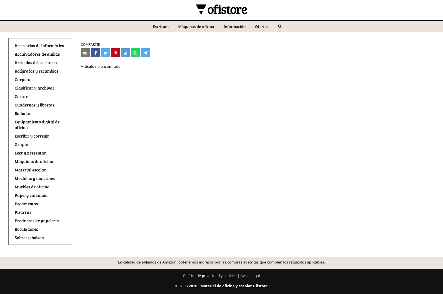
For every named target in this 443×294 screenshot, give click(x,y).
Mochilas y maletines (35, 178)
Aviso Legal (250, 275)
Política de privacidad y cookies (209, 275)
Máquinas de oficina (196, 26)
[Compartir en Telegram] (145, 52)
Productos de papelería (37, 220)
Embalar (23, 113)
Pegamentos (26, 203)
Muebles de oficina (32, 187)
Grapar (22, 144)
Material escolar (30, 170)
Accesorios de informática (39, 45)
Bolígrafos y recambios (36, 71)
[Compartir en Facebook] (95, 52)
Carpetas (23, 79)
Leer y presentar (30, 153)
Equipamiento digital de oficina (37, 124)
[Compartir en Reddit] (125, 52)
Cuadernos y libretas (35, 105)
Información (234, 26)
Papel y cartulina (31, 195)
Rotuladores (26, 229)
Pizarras (23, 212)
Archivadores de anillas (37, 54)
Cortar (21, 96)
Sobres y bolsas (29, 237)
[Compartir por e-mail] (85, 52)
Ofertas (262, 26)
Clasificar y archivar (35, 88)
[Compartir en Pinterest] (115, 52)
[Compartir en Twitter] (105, 52)
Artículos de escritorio (36, 62)
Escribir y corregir (32, 136)
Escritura (161, 26)
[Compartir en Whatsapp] (135, 52)
